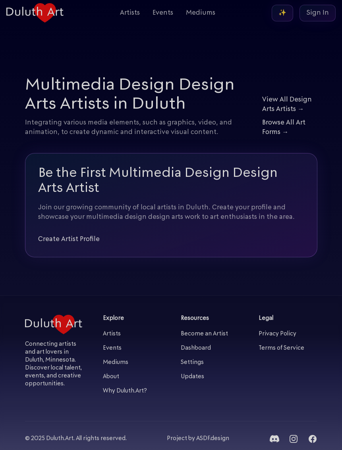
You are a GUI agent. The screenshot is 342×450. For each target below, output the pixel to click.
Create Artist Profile (69, 239)
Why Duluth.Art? (125, 391)
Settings (192, 363)
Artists (130, 13)
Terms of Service (281, 348)
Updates (192, 377)
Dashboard (196, 348)
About (111, 377)
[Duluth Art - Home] (35, 13)
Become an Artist (204, 334)
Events (163, 13)
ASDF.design (212, 439)
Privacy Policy (277, 334)
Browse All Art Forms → (283, 128)
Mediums (200, 13)
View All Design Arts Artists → (287, 105)
